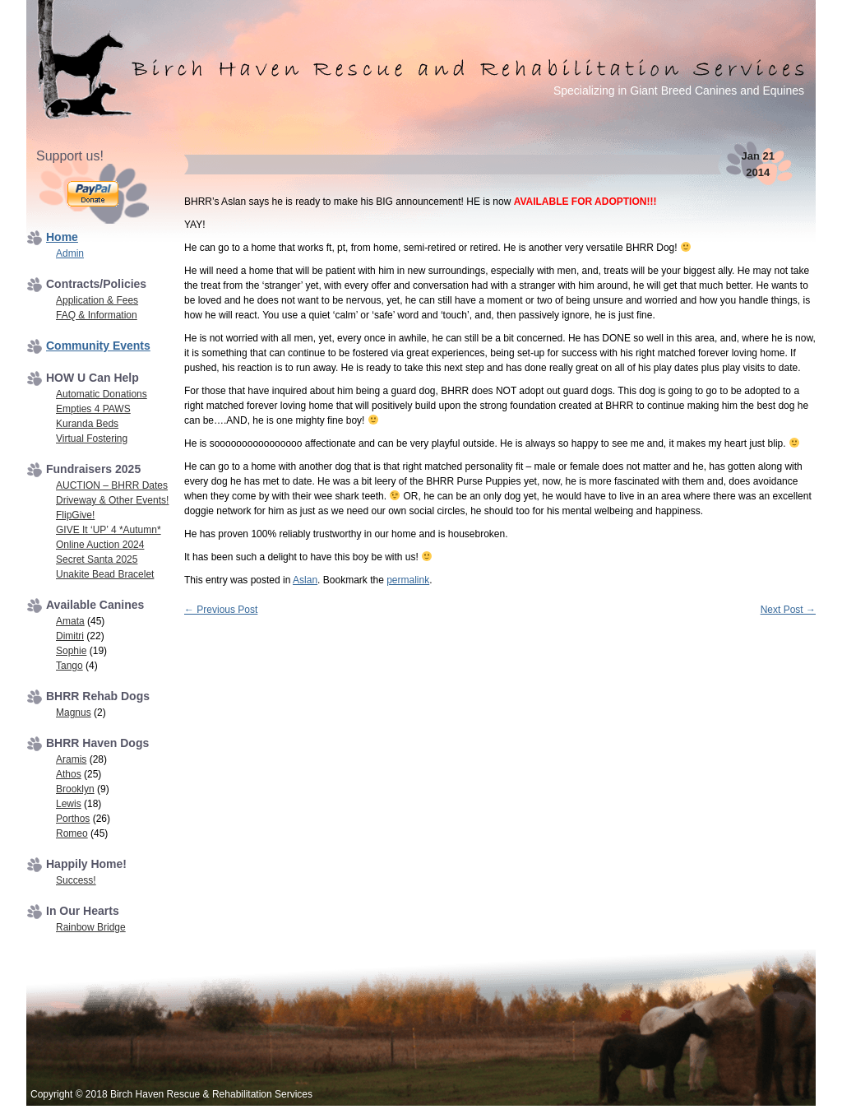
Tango (69, 665)
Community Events (98, 345)
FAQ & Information (96, 315)
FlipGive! (75, 515)
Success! (76, 880)
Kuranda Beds (87, 423)
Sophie (71, 651)
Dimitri (70, 636)
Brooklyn (75, 789)
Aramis (71, 759)
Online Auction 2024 (100, 544)
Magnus (73, 712)
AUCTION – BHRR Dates (112, 485)
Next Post (788, 609)
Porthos (73, 818)
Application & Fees (97, 300)
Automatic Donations (101, 394)
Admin (70, 253)
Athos (68, 774)
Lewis (68, 804)
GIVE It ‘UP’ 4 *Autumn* (108, 530)
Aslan (305, 580)
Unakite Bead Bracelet (105, 574)
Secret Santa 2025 (96, 559)
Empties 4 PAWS (93, 409)
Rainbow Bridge (91, 927)
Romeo (72, 833)
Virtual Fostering (91, 438)
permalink (407, 580)
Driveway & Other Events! (112, 500)
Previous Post (220, 609)
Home (62, 237)
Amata (70, 621)
